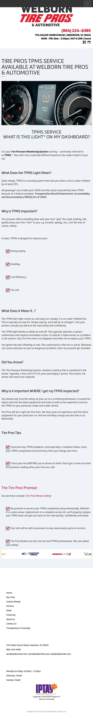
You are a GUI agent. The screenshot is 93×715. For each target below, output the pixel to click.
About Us (10, 619)
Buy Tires (10, 597)
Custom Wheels (13, 601)
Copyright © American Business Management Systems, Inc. (46, 711)
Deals (8, 610)
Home (9, 593)
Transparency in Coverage (18, 628)
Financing (10, 615)
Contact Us (11, 624)
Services (10, 606)
